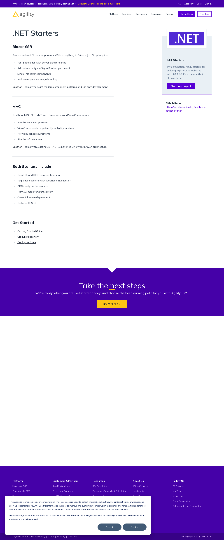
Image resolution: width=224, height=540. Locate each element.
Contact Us (138, 511)
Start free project (180, 86)
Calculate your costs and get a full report (99, 3)
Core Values (139, 496)
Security (61, 536)
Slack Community (181, 501)
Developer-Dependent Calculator (109, 491)
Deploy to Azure (26, 242)
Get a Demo (187, 14)
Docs (199, 3)
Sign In (208, 3)
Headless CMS (19, 486)
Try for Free (112, 450)
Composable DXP (21, 491)
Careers (137, 506)
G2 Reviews (178, 486)
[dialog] (78, 515)
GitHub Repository (28, 236)
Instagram (178, 496)
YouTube (177, 491)
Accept (109, 527)
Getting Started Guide (30, 231)
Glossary (72, 536)
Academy (189, 3)
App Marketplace (61, 486)
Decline (134, 527)
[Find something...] (178, 4)
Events (136, 501)
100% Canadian (141, 486)
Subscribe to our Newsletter (187, 506)
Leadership (138, 491)
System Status (21, 536)
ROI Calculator (100, 486)
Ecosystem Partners (63, 491)
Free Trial (204, 14)
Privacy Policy (121, 509)
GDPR (51, 536)
